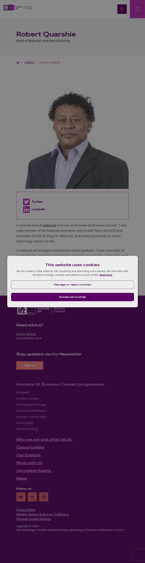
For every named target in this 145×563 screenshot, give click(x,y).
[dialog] (72, 281)
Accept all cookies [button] (72, 297)
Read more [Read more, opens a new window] (106, 275)
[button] (72, 284)
